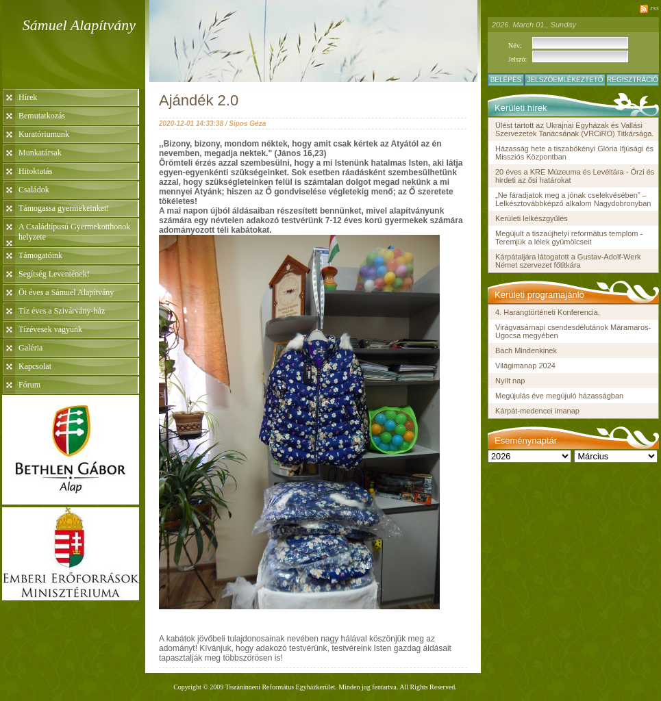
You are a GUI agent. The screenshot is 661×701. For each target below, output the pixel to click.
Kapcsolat (34, 366)
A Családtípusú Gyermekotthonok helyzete (74, 232)
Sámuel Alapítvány (79, 25)
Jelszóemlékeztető (565, 80)
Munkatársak (40, 152)
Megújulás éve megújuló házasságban (559, 396)
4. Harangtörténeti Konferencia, (547, 312)
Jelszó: (517, 59)
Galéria (30, 348)
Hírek (27, 97)
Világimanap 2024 (525, 365)
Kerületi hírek (521, 108)
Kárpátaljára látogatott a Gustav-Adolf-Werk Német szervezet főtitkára (568, 261)
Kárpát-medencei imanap (537, 411)
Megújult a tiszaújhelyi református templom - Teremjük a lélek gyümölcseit (569, 237)
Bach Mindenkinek (526, 350)
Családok (33, 189)
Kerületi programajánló (539, 295)
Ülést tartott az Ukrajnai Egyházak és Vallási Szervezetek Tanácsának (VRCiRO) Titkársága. (574, 129)
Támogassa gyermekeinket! (63, 208)
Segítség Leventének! (54, 274)
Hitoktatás (35, 171)
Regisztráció (632, 80)
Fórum (29, 385)
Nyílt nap (510, 381)
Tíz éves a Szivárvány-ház (61, 311)
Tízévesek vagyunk (50, 329)
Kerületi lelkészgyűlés (531, 218)
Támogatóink (40, 255)
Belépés (506, 80)
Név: (514, 45)
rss (654, 7)
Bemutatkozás (41, 115)
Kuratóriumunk (43, 134)
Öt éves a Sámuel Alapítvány (66, 292)
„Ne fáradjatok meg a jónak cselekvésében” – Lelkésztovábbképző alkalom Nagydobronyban (573, 199)
